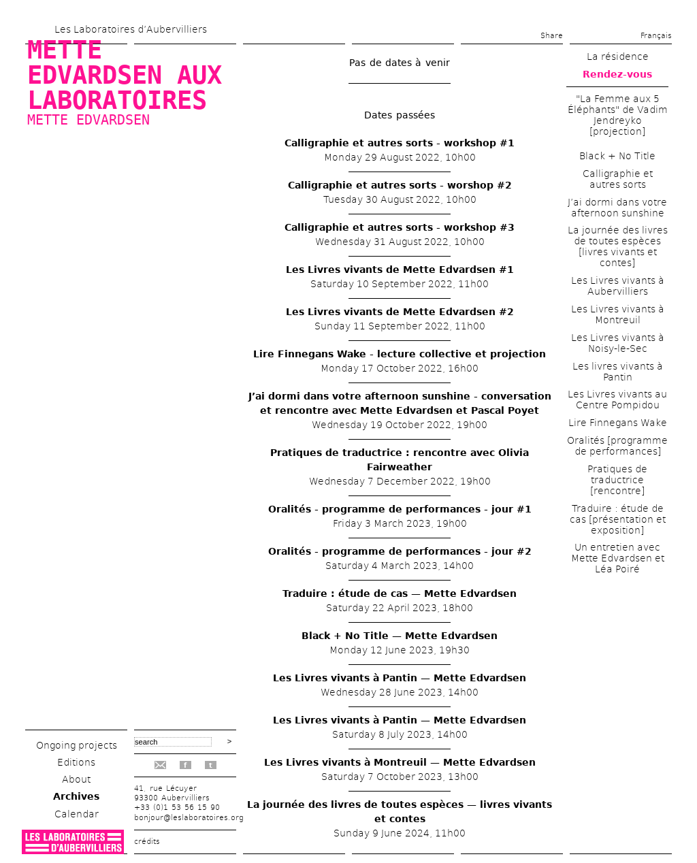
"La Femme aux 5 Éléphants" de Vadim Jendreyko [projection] (618, 115)
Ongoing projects (76, 745)
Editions (76, 762)
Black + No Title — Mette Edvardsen (400, 635)
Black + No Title (617, 155)
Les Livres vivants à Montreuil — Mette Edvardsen (400, 762)
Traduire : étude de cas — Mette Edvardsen (399, 593)
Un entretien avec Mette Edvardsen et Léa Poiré (617, 558)
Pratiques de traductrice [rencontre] (617, 479)
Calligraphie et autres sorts (618, 179)
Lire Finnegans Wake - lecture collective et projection (399, 353)
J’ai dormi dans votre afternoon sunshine (617, 207)
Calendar (76, 814)
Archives (76, 796)
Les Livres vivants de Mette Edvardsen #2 (400, 311)
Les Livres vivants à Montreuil (617, 314)
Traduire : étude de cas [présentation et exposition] (618, 519)
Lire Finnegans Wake (617, 422)
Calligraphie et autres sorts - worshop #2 (400, 185)
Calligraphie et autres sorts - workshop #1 (400, 142)
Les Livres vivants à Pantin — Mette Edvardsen (399, 677)
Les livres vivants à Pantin (617, 371)
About (76, 779)
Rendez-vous (617, 74)
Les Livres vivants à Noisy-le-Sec (617, 343)
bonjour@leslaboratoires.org (189, 817)
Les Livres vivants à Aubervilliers (617, 286)
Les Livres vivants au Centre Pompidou (617, 399)
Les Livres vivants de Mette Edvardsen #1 (400, 269)
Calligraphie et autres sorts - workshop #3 (400, 227)
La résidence (618, 56)
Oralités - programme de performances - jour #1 (400, 509)
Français (656, 35)
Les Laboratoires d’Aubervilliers (130, 29)
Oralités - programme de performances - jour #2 (400, 551)
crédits (147, 841)
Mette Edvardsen (88, 120)
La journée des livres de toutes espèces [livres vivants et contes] (618, 246)
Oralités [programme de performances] (617, 446)
